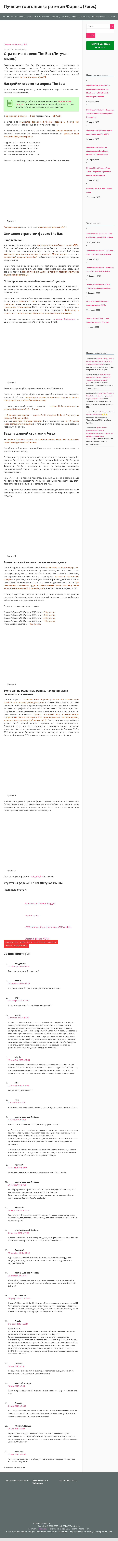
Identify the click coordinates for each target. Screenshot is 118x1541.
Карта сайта (84, 1529)
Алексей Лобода (21, 49)
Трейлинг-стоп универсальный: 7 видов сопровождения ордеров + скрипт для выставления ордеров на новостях (99, 433)
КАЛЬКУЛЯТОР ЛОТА (33, 16)
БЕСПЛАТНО (19, 16)
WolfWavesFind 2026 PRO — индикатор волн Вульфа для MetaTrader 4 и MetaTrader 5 (97, 151)
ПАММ (74, 16)
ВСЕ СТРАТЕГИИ (8, 16)
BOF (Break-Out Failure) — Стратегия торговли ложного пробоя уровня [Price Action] (100, 113)
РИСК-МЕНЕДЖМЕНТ (99, 16)
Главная (7, 44)
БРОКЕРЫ (55, 16)
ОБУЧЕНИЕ (65, 16)
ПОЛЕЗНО (112, 16)
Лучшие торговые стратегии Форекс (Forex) (50, 6)
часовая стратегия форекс (16, 946)
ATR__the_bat (37, 876)
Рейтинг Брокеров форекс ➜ (100, 45)
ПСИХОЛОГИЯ (84, 16)
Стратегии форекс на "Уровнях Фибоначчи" (38, 942)
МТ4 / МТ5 (45, 16)
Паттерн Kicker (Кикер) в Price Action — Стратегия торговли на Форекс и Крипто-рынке (98, 171)
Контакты (32, 1529)
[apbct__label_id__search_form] (100, 31)
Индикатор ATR (20, 44)
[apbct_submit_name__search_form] (91, 35)
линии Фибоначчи (65, 319)
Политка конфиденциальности (63, 1529)
